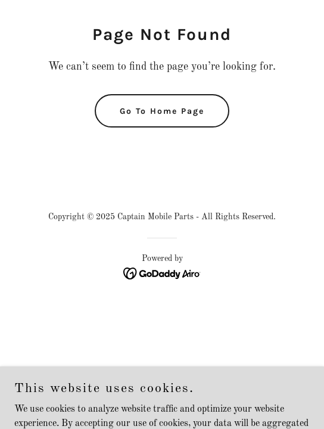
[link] (162, 273)
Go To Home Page (162, 111)
